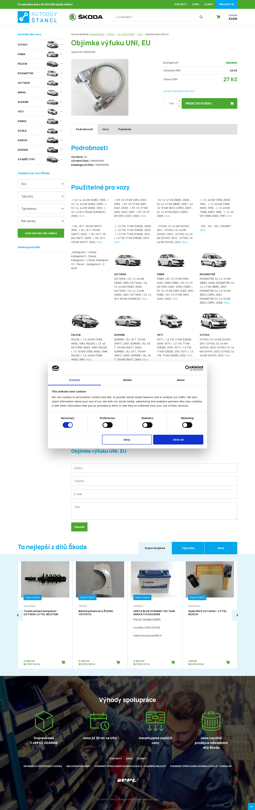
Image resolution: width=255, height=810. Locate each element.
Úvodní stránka (96, 34)
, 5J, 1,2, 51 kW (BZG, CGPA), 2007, (175, 206)
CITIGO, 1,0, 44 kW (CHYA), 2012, (214, 345)
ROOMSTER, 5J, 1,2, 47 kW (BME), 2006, (215, 281)
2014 (140, 34)
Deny (127, 439)
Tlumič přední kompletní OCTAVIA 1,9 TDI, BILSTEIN (41, 612)
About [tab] (181, 379)
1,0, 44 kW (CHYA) (126, 34)
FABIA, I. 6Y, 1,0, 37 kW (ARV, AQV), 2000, (175, 285)
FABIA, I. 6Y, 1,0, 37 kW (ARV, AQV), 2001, (175, 289)
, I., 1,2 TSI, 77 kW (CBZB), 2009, (132, 226)
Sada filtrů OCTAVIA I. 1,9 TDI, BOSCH (207, 612)
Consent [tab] (74, 379)
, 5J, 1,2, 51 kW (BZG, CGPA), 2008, (175, 212)
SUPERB (119, 335)
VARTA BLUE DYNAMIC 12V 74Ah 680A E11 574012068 (154, 612)
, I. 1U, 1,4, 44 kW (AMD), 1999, (88, 200)
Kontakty (180, 4)
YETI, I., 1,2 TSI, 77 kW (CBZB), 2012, (175, 353)
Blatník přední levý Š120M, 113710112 (96, 612)
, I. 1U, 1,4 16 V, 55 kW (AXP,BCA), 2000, (88, 212)
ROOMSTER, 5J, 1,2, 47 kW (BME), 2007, (217, 285)
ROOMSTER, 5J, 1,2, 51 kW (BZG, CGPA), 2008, (215, 301)
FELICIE (76, 335)
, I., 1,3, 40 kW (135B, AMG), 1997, (217, 214)
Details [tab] (127, 379)
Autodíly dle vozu (29, 34)
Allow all (178, 439)
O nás (195, 4)
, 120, (216, 226)
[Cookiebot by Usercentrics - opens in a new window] (187, 368)
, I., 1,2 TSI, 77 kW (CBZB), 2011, (132, 234)
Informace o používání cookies (43, 766)
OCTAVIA (120, 274)
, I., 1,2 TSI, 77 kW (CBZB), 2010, (132, 230)
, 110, (209, 226)
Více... (82, 216)
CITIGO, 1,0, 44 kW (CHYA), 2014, (217, 353)
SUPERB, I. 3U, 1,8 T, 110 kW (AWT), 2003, (129, 353)
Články (208, 4)
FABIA (160, 274)
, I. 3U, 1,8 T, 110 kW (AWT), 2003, (88, 236)
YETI (160, 335)
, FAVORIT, (225, 226)
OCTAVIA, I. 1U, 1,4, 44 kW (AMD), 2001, (129, 293)
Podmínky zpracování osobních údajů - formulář (201, 766)
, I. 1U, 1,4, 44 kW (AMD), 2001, (88, 206)
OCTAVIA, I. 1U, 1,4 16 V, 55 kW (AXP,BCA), (132, 297)
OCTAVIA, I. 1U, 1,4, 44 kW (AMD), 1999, (129, 281)
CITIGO (110, 34)
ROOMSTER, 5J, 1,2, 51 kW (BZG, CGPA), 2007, (215, 293)
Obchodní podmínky (78, 766)
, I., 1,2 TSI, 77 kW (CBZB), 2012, (132, 236)
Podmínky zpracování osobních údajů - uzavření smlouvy (130, 766)
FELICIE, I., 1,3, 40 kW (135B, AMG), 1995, (88, 345)
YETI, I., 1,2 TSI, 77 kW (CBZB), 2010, (173, 345)
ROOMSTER (207, 274)
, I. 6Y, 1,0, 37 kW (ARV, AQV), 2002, (132, 214)
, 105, (203, 226)
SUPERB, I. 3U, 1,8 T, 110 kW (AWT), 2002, (132, 345)
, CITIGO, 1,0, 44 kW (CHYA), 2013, (175, 236)
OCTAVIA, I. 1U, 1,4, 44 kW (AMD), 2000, (131, 285)
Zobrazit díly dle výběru (41, 233)
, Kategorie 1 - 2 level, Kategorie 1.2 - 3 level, (89, 260)
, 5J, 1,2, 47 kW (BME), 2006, (173, 200)
